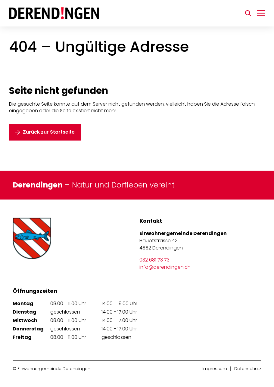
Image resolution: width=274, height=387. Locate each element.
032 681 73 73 (154, 259)
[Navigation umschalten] (261, 13)
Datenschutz (247, 369)
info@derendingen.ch (165, 267)
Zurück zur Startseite (49, 131)
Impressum (214, 369)
